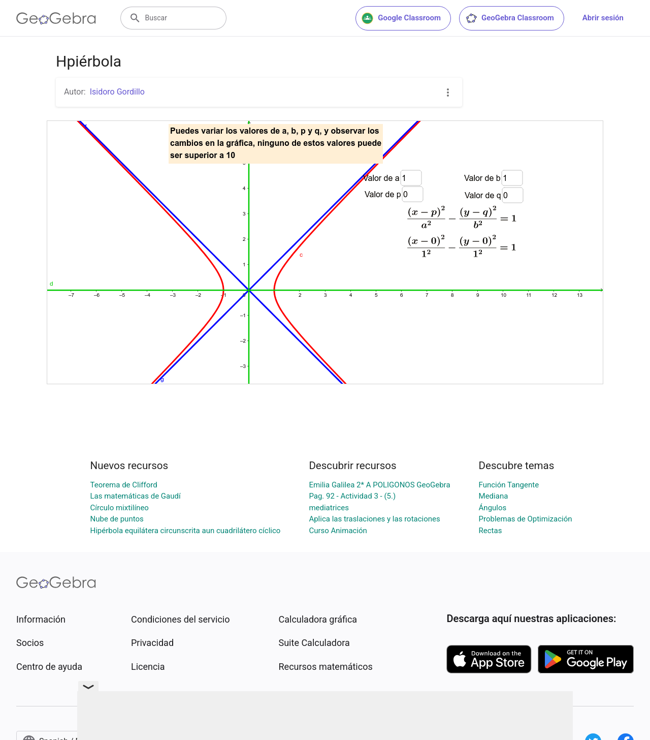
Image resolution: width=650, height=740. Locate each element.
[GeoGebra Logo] (56, 18)
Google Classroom (401, 18)
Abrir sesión (603, 17)
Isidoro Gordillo (117, 92)
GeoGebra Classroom (509, 18)
